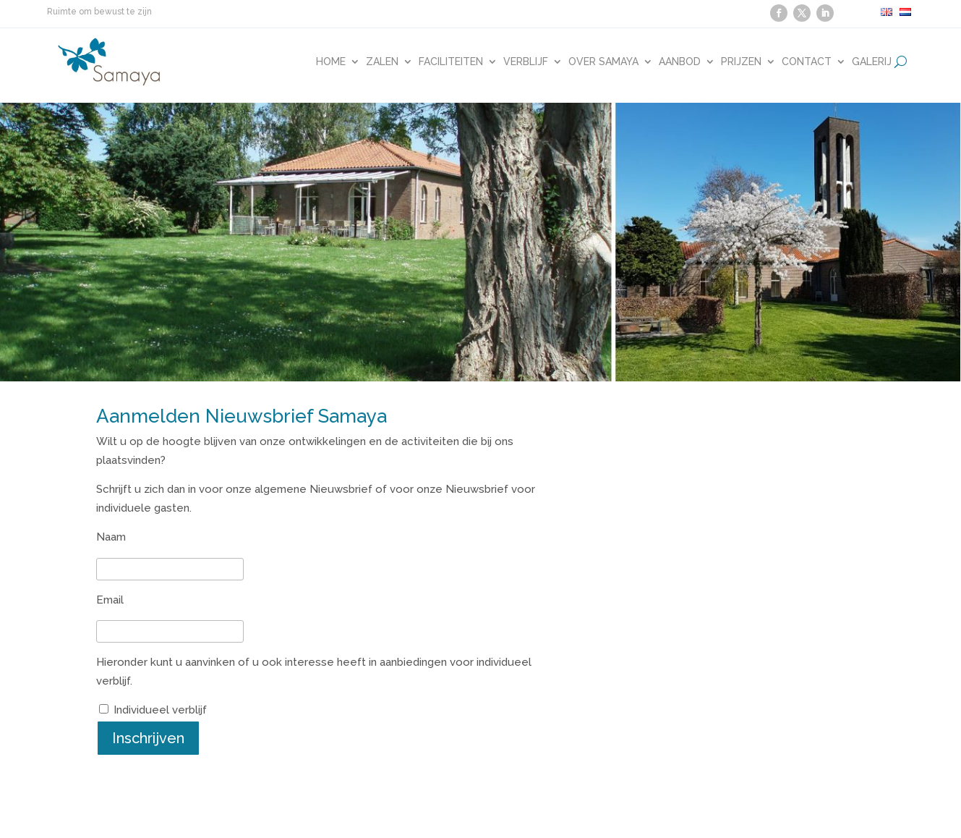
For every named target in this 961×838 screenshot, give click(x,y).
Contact (807, 61)
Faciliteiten (451, 61)
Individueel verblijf (160, 709)
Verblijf (525, 61)
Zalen (382, 61)
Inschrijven (148, 738)
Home (331, 61)
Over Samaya (603, 61)
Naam (111, 536)
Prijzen (741, 61)
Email (110, 599)
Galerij (872, 61)
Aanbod (680, 61)
